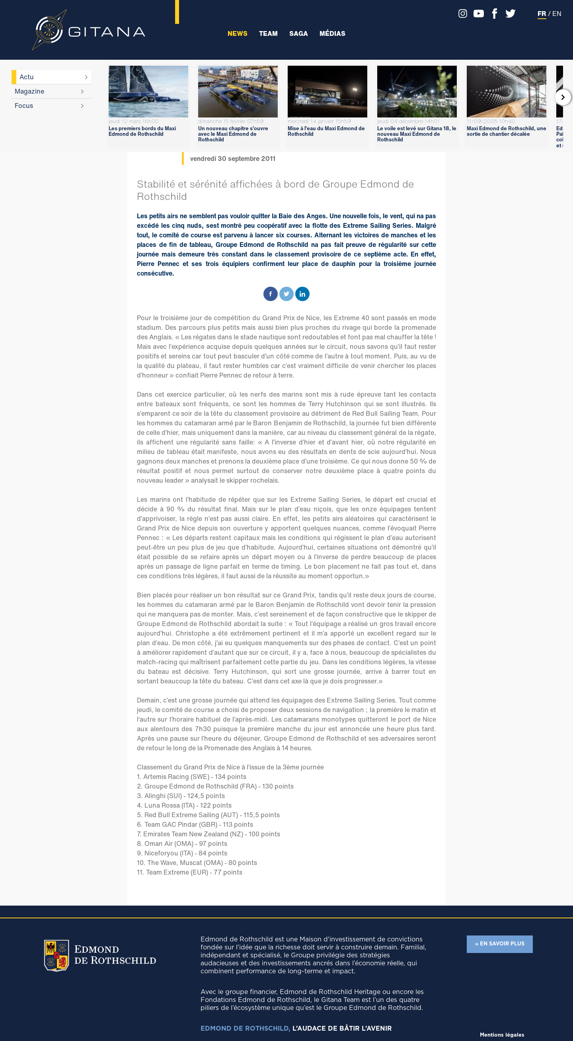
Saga (298, 33)
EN (556, 13)
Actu (26, 77)
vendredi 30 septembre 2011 (232, 158)
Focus (24, 105)
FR (542, 13)
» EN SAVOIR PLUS (499, 944)
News (238, 33)
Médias (332, 33)
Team (268, 33)
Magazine (29, 91)
